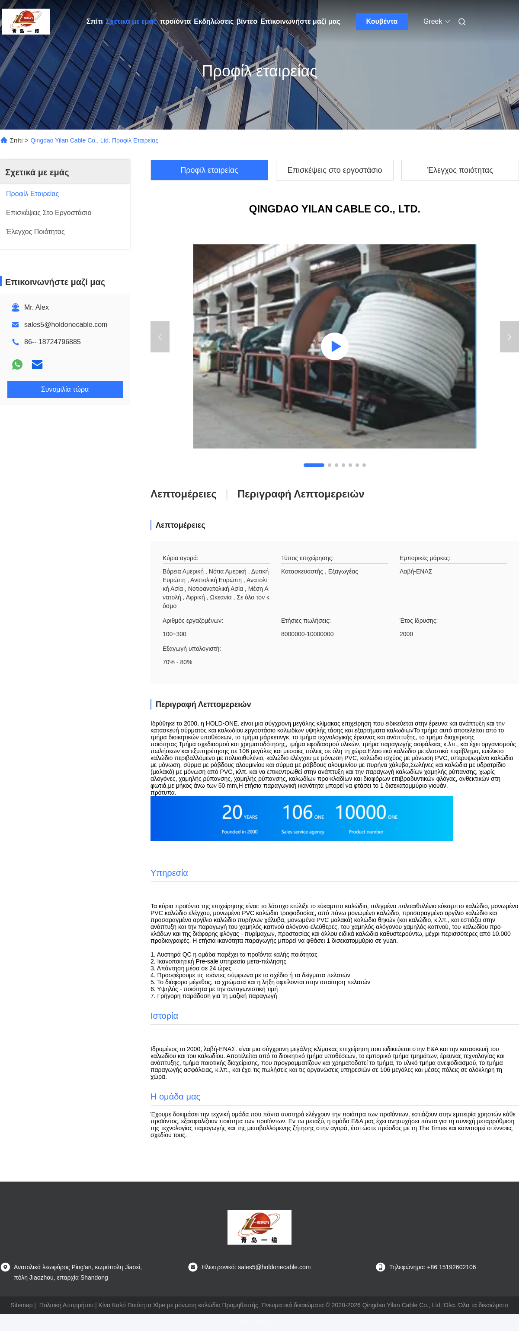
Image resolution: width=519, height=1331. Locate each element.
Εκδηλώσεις (214, 21)
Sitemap (21, 1305)
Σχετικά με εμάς (131, 21)
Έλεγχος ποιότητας (460, 170)
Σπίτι (94, 21)
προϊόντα (175, 21)
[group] (335, 346)
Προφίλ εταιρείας (209, 170)
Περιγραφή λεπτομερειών (301, 494)
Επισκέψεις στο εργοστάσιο (335, 170)
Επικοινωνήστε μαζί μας (300, 21)
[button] (314, 465)
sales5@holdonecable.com (65, 324)
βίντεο (247, 21)
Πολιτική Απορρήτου (66, 1305)
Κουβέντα (382, 21)
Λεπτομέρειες (184, 494)
